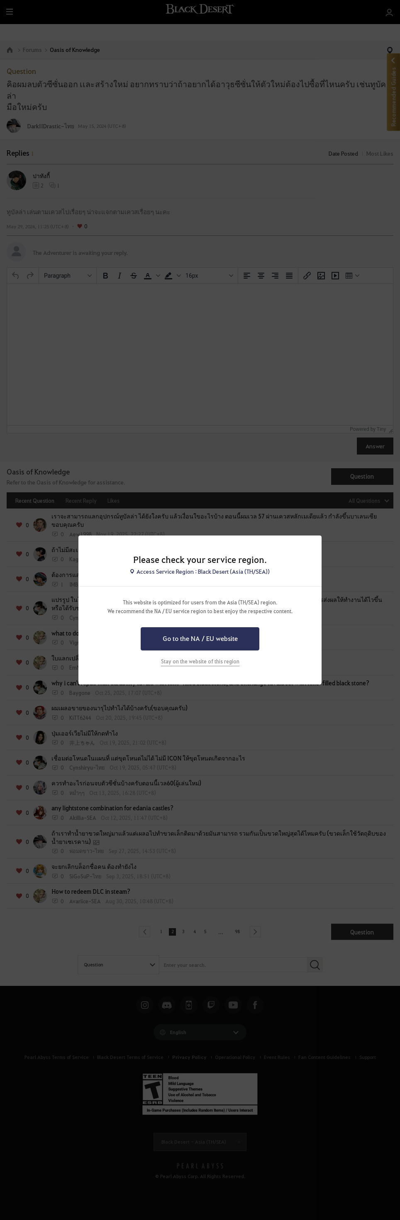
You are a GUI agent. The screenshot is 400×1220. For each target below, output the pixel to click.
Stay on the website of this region (200, 661)
